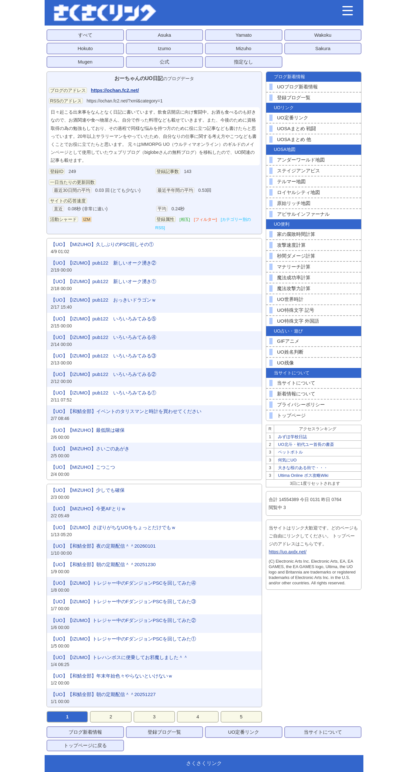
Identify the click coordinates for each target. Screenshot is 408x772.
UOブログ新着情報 (297, 86)
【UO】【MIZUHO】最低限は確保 (88, 430)
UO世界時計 (290, 299)
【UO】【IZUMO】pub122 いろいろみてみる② (103, 374)
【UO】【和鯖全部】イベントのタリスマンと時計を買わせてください (126, 411)
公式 (164, 61)
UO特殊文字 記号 (295, 310)
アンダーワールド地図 (301, 159)
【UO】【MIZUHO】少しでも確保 (88, 490)
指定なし (243, 61)
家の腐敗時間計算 (296, 234)
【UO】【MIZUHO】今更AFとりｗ (88, 508)
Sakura (323, 48)
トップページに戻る (85, 745)
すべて (85, 35)
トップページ (291, 415)
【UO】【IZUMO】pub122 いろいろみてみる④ (103, 337)
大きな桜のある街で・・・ (303, 467)
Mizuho (243, 48)
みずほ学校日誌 (292, 436)
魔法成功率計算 (293, 277)
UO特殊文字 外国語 (298, 321)
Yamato (244, 35)
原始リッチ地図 (293, 203)
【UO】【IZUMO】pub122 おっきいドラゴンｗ (103, 300)
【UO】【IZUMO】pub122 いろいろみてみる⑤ (103, 318)
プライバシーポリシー (301, 404)
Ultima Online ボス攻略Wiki (303, 475)
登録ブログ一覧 (293, 97)
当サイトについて (296, 383)
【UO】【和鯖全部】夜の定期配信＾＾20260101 (103, 546)
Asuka (164, 35)
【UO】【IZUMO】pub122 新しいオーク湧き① (103, 281)
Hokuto (85, 48)
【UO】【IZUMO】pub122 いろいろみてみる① (103, 392)
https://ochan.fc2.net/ (115, 90)
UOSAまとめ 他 (294, 139)
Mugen (85, 61)
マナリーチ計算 (293, 266)
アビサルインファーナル (303, 214)
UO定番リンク (292, 117)
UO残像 (285, 362)
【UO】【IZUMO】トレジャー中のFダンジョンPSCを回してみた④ (123, 583)
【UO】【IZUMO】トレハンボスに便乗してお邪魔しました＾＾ (119, 657)
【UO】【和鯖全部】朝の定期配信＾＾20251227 (103, 694)
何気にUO (287, 460)
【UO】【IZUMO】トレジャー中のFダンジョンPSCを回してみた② (123, 620)
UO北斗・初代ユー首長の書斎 (306, 444)
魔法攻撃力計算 (293, 288)
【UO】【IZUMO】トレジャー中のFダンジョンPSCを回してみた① (123, 638)
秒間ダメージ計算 (296, 256)
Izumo (164, 48)
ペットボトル (290, 452)
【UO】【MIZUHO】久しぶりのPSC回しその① (102, 244)
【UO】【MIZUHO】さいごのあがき (90, 448)
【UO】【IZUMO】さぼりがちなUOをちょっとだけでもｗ (113, 527)
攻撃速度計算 (291, 245)
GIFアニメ (288, 341)
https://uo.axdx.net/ (287, 551)
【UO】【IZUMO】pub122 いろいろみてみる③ (103, 355)
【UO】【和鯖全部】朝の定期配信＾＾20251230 (103, 564)
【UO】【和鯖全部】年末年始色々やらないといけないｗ (112, 675)
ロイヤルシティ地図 (298, 192)
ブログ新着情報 (85, 732)
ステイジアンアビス (298, 170)
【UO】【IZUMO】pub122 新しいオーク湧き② (103, 263)
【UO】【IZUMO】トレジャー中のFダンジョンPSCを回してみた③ (123, 601)
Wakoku (323, 35)
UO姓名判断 (290, 352)
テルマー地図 (291, 181)
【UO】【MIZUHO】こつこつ (83, 467)
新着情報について (296, 393)
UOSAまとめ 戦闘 (296, 128)
